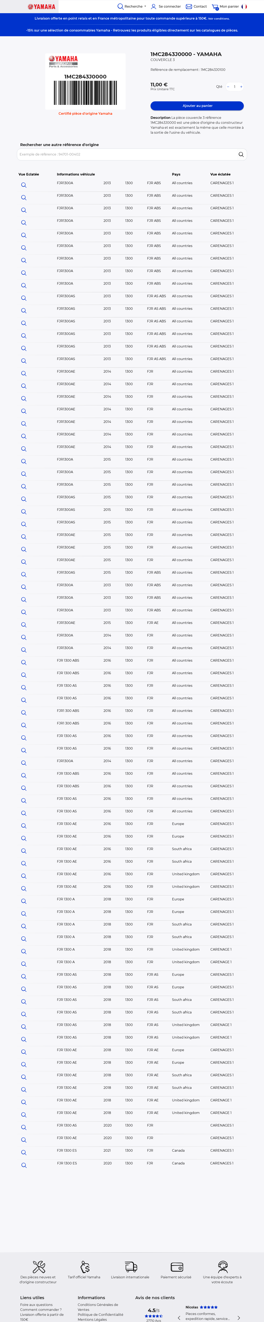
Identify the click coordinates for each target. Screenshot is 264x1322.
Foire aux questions (36, 1305)
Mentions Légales (92, 1320)
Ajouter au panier (197, 106)
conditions (221, 18)
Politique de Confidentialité (100, 1315)
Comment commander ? (41, 1310)
